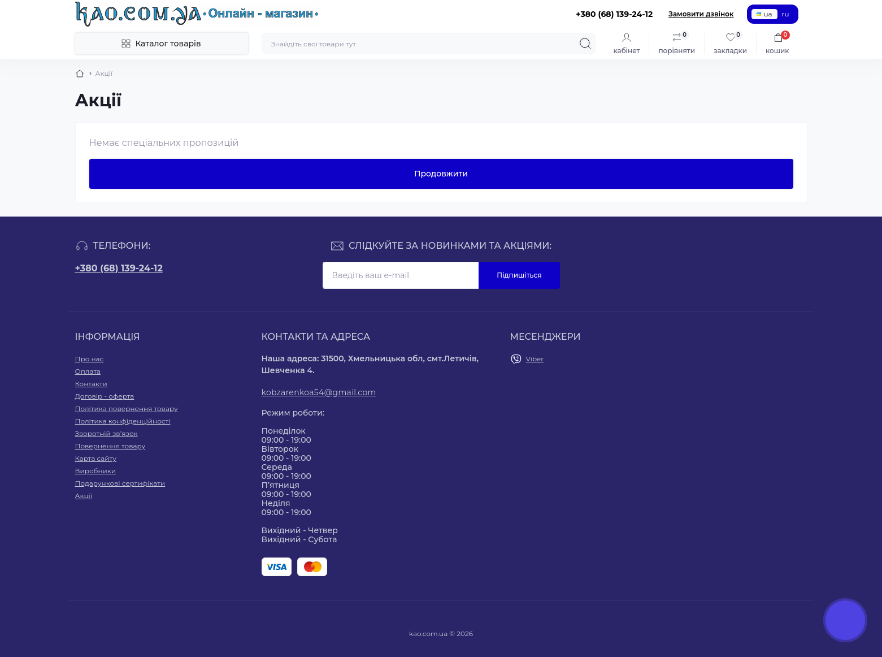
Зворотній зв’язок (106, 433)
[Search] (585, 43)
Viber (535, 359)
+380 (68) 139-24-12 (119, 268)
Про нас (89, 359)
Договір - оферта (104, 396)
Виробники (95, 470)
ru (785, 14)
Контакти (91, 383)
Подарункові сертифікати (120, 483)
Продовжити (441, 173)
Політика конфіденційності (123, 421)
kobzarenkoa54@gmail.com (319, 392)
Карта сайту (95, 458)
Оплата (88, 371)
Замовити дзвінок (700, 14)
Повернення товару (110, 446)
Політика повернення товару (126, 408)
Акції (84, 495)
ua (764, 14)
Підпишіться (519, 275)
